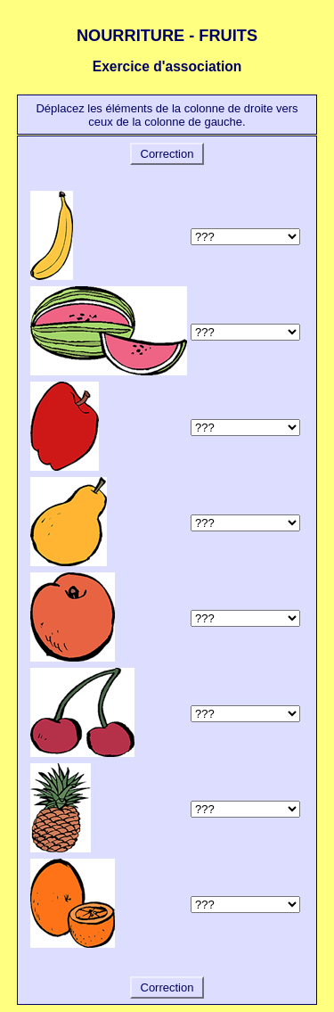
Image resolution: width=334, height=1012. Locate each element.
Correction (167, 153)
